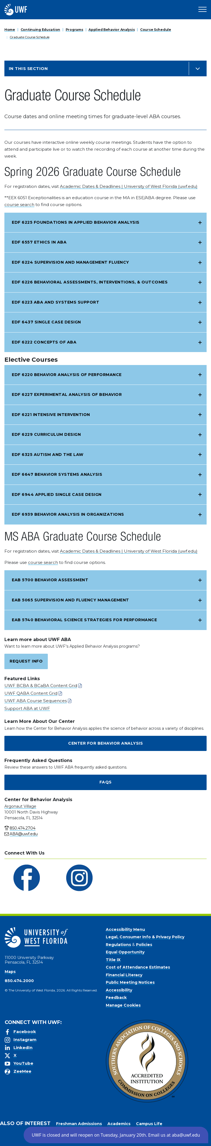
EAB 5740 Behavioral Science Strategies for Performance (84, 619)
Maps (10, 971)
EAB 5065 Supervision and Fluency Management (70, 600)
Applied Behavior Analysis (111, 30)
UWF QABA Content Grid (30, 693)
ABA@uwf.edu (24, 833)
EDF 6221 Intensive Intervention (51, 414)
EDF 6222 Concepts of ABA (44, 342)
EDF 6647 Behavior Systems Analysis (57, 474)
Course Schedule (155, 30)
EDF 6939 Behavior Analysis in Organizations (68, 514)
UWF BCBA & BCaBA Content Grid (40, 685)
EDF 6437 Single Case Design (46, 322)
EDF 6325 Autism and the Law (48, 454)
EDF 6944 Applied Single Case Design (57, 494)
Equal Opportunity (125, 952)
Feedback (116, 997)
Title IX (113, 959)
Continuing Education (40, 30)
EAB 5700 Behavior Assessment (50, 579)
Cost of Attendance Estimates (138, 967)
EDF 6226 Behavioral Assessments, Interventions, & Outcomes (90, 282)
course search (19, 204)
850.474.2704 (22, 828)
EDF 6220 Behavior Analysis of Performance (67, 374)
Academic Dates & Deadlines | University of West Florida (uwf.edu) (129, 186)
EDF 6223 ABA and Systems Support (55, 302)
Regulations (118, 944)
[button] (116, 1135)
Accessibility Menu (125, 929)
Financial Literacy (124, 974)
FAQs (105, 782)
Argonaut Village (20, 806)
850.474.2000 (19, 980)
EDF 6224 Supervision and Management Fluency (70, 262)
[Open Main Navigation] (202, 9)
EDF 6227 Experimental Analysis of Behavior (67, 394)
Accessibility (119, 990)
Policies (144, 944)
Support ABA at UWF (27, 708)
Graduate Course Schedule (29, 37)
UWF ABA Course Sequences (35, 700)
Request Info (26, 661)
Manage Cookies (123, 1005)
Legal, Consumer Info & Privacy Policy (145, 936)
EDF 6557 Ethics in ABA (39, 242)
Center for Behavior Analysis (105, 743)
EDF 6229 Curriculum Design (46, 434)
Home (9, 30)
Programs (74, 30)
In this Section (28, 68)
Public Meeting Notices (130, 982)
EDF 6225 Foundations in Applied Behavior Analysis (76, 222)
